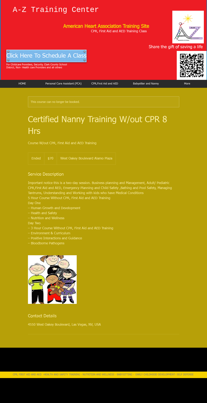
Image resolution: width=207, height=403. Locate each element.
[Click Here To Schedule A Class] (46, 56)
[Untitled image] (52, 279)
